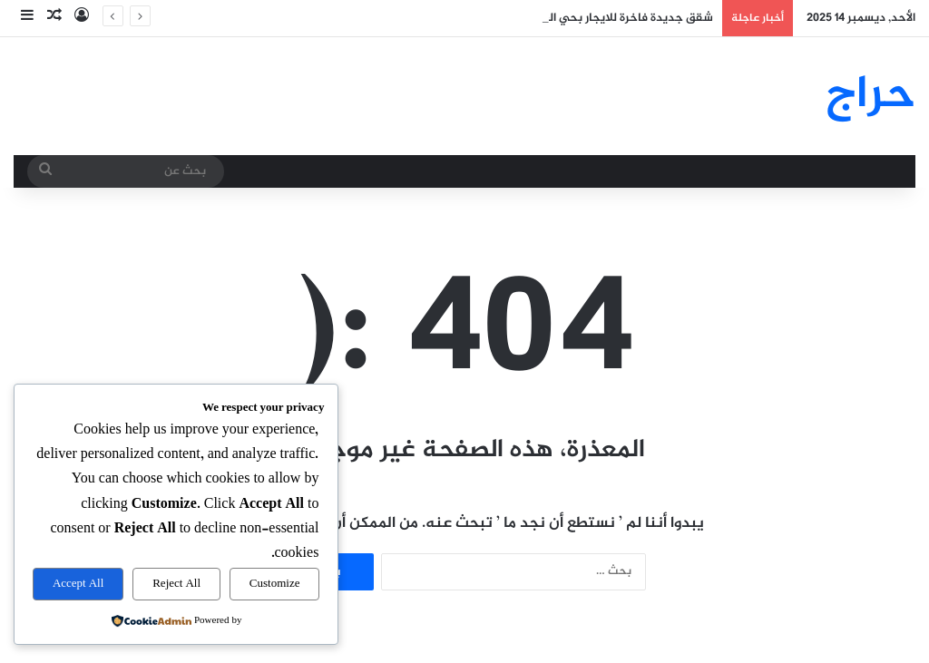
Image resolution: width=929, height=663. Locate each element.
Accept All (78, 584)
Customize (274, 584)
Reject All (176, 584)
